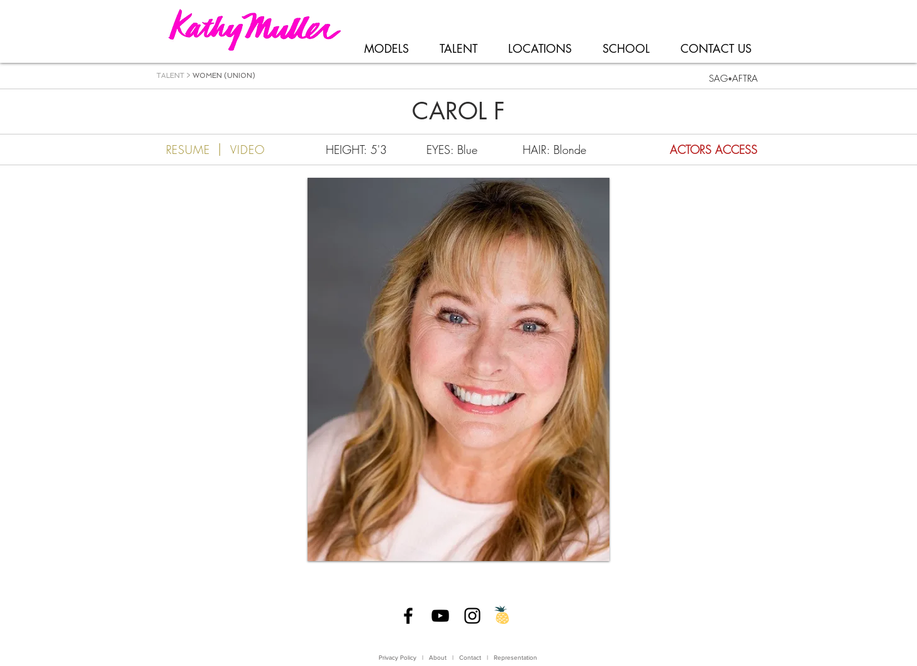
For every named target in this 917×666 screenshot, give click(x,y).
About (438, 657)
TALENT (170, 76)
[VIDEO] (260, 149)
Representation (515, 657)
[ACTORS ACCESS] (687, 149)
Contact (471, 657)
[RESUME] (180, 149)
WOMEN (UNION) (223, 76)
